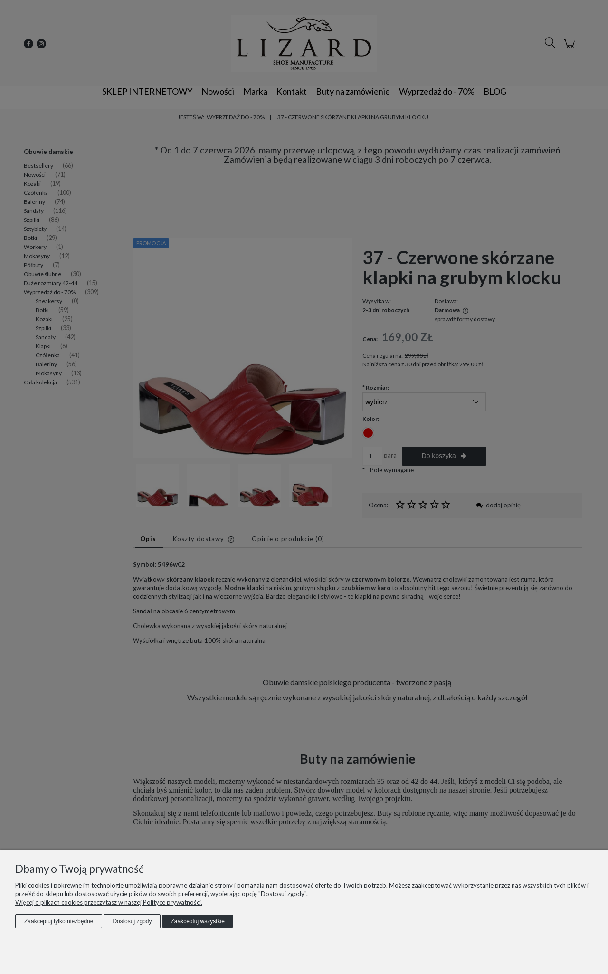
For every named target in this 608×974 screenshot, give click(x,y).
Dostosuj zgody (132, 921)
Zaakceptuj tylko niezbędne (58, 921)
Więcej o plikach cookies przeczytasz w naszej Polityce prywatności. (108, 902)
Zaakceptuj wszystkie (197, 921)
